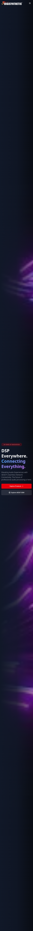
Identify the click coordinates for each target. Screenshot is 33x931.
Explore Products (16, 486)
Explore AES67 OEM (16, 492)
